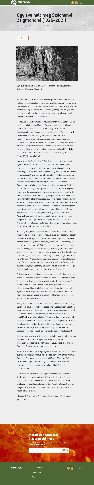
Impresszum (36, 472)
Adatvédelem (37, 467)
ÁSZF (34, 477)
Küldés (65, 450)
